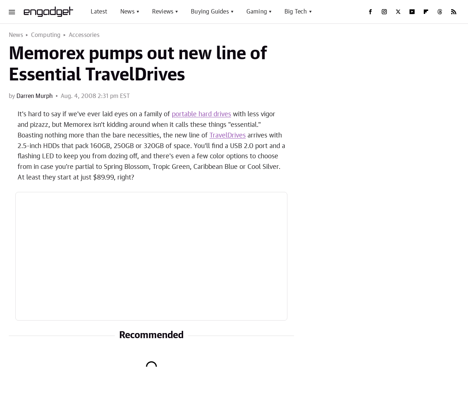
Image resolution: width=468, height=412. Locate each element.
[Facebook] (370, 11)
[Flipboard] (425, 11)
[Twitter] (398, 11)
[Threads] (439, 11)
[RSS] (453, 11)
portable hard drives (201, 114)
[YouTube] (412, 11)
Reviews (162, 12)
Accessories (84, 35)
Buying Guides (210, 12)
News (127, 12)
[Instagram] (384, 11)
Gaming (256, 12)
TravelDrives (228, 135)
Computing (46, 35)
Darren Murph (34, 96)
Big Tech (295, 12)
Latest (99, 12)
